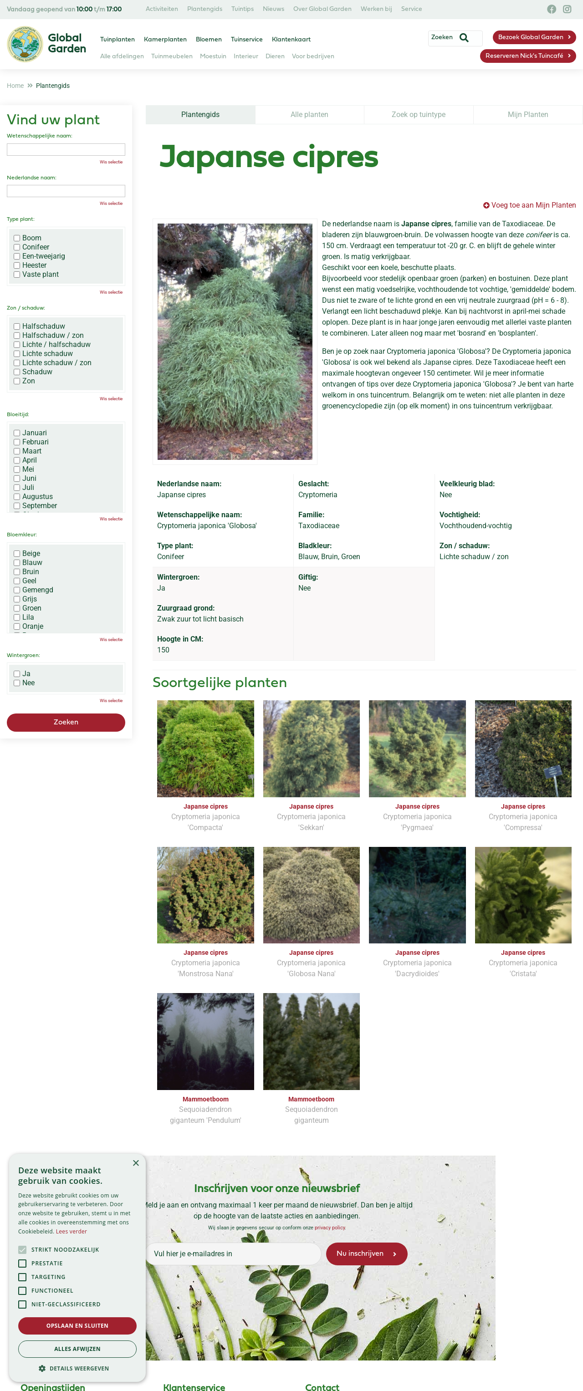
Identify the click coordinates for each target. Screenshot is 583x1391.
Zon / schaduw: (26, 308)
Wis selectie (111, 161)
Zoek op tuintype (418, 114)
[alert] (77, 1268)
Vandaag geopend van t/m (64, 10)
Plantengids (200, 114)
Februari (31, 442)
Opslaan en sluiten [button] (77, 1326)
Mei (24, 469)
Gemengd (33, 590)
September (35, 506)
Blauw (28, 563)
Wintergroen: (23, 655)
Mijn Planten (528, 114)
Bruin (26, 572)
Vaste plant (36, 274)
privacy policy (330, 1228)
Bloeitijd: (18, 415)
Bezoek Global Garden (530, 38)
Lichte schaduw (43, 354)
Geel (25, 581)
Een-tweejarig (39, 256)
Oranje (28, 626)
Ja (22, 674)
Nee (24, 683)
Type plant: (21, 219)
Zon (24, 381)
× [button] (135, 1163)
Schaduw (33, 372)
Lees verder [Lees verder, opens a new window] (71, 1231)
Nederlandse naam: (31, 178)
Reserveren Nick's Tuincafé (524, 56)
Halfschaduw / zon (49, 335)
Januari (30, 433)
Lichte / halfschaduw (52, 344)
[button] (77, 1368)
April (25, 460)
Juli (24, 487)
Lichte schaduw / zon (53, 363)
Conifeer (31, 247)
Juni (25, 478)
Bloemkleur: (22, 535)
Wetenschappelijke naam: (39, 136)
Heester (30, 265)
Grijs (25, 599)
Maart (27, 451)
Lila (24, 617)
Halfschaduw (39, 326)
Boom (27, 238)
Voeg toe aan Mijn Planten (533, 205)
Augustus (33, 497)
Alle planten (309, 114)
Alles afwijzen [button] (77, 1349)
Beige (27, 553)
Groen (27, 608)
